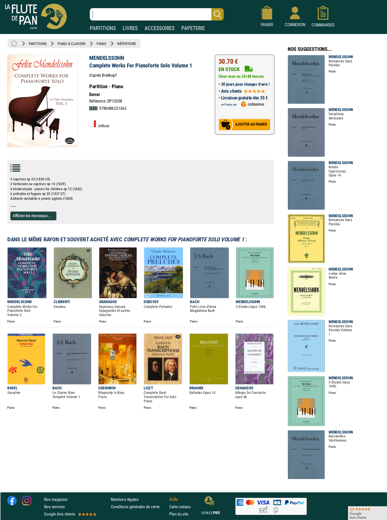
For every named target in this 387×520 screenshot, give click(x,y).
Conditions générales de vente (139, 506)
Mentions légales (124, 499)
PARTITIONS (103, 28)
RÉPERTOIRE (126, 43)
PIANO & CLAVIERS (72, 43)
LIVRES (130, 28)
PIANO (101, 43)
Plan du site (178, 514)
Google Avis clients (70, 514)
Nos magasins (56, 499)
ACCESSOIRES (160, 28)
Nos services (54, 506)
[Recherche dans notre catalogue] (157, 14)
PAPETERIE (193, 28)
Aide (173, 499)
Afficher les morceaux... (32, 216)
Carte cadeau (180, 506)
